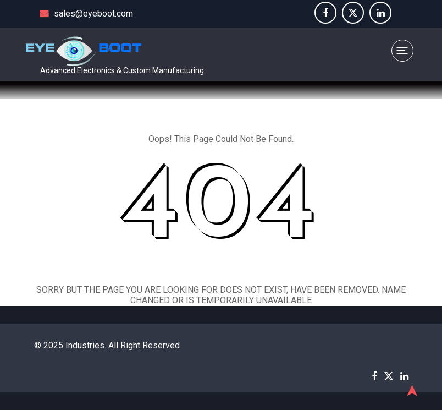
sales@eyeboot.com (86, 13)
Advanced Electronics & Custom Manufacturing (122, 70)
